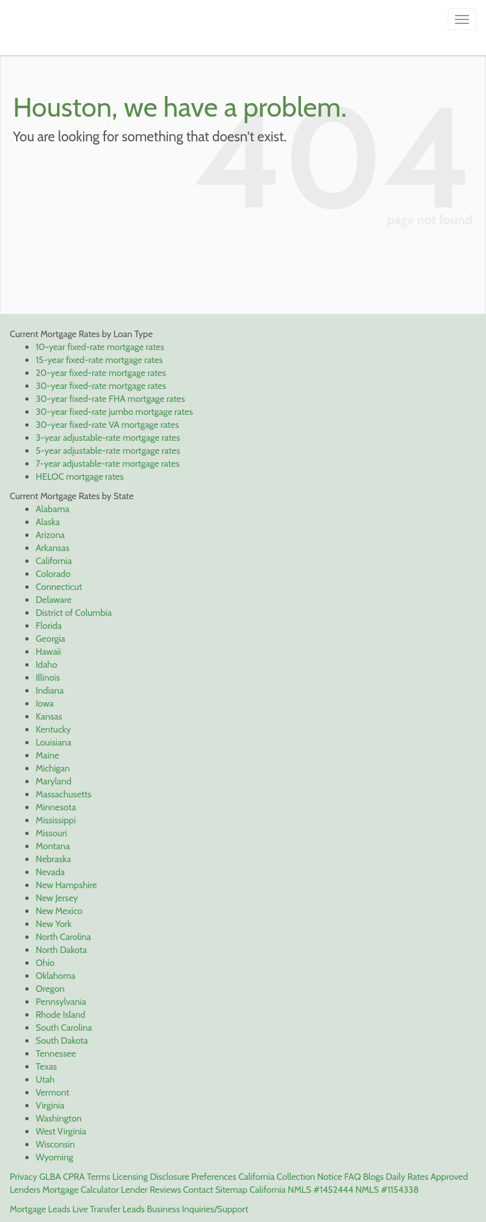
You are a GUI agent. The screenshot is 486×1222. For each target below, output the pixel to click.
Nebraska (53, 859)
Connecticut (59, 587)
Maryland (53, 781)
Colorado (53, 574)
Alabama (52, 509)
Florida (49, 625)
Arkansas (52, 548)
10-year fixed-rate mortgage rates (100, 347)
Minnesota (56, 807)
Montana (53, 846)
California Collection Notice (290, 1176)
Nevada (50, 872)
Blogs (373, 1176)
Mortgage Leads (40, 1209)
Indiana (50, 690)
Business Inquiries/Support (197, 1209)
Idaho (46, 664)
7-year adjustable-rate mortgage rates (108, 463)
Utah (45, 1079)
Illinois (48, 677)
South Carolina (64, 1027)
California (54, 561)
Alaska (48, 522)
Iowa (45, 703)
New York (53, 924)
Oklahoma (55, 975)
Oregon (50, 988)
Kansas (49, 716)
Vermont (52, 1092)
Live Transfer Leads (109, 1209)
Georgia (50, 638)
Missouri (51, 833)
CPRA (74, 1176)
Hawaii (48, 651)
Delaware (53, 599)
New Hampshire (66, 885)
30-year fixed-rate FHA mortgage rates (110, 399)
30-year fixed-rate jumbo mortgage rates (114, 411)
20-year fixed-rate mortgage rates (101, 373)
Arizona (50, 535)
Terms (98, 1176)
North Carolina (63, 937)
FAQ (352, 1176)
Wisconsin (55, 1144)
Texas (46, 1066)
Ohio (45, 963)
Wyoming (54, 1157)
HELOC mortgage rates (80, 476)
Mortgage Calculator (80, 1189)
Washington (59, 1118)
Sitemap (231, 1189)
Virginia (50, 1105)
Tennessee (56, 1053)
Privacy (23, 1176)
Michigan (53, 768)
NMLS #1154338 (387, 1189)
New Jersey (57, 898)
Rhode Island (61, 1014)
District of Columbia (74, 612)
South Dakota (62, 1040)
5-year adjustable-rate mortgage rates (108, 450)
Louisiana (53, 742)
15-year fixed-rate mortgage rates (99, 360)
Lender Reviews (151, 1189)
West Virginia (61, 1131)
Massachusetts (63, 794)
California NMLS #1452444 (301, 1189)
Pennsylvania (61, 1001)
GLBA (49, 1176)
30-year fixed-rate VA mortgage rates (107, 424)
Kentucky (53, 729)
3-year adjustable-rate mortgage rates (108, 437)
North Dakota (61, 950)
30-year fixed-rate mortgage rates (101, 386)
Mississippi (56, 820)
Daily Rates (407, 1176)
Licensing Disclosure (150, 1176)
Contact (198, 1189)
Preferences (213, 1176)
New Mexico (59, 911)
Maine (47, 755)
